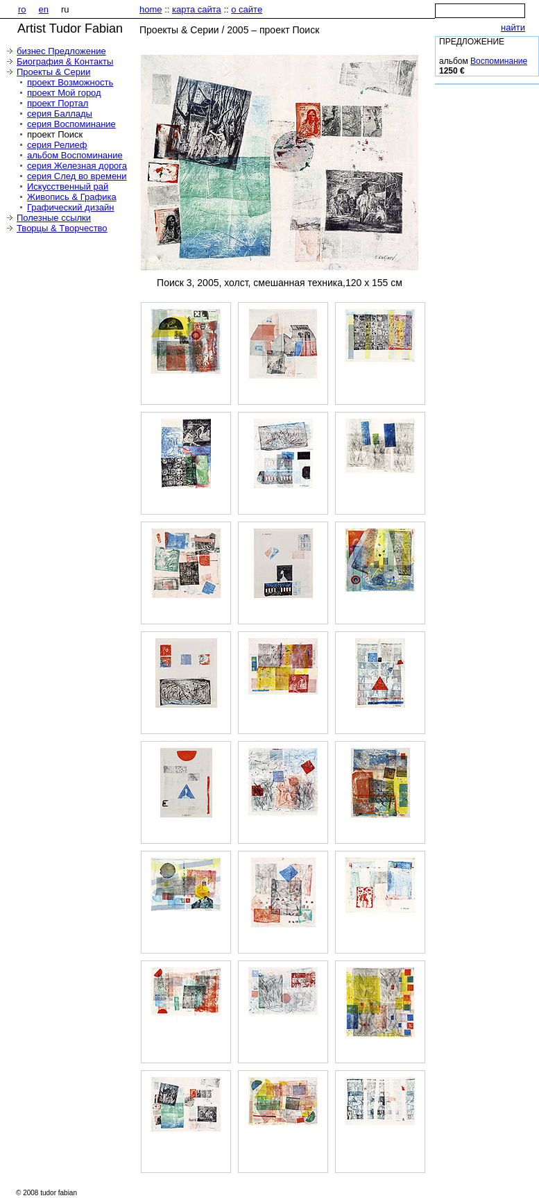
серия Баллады (59, 113)
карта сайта (196, 9)
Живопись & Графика (72, 197)
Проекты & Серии (53, 72)
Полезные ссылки (54, 218)
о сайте (246, 9)
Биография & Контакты (65, 61)
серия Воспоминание (71, 124)
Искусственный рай (67, 186)
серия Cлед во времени (77, 176)
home (150, 9)
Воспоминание (498, 61)
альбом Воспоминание (75, 155)
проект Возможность (70, 82)
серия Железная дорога (77, 165)
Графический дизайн (70, 207)
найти (513, 27)
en (44, 9)
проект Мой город (64, 93)
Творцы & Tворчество (62, 228)
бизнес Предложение (61, 51)
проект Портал (57, 103)
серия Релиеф (57, 145)
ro (22, 9)
